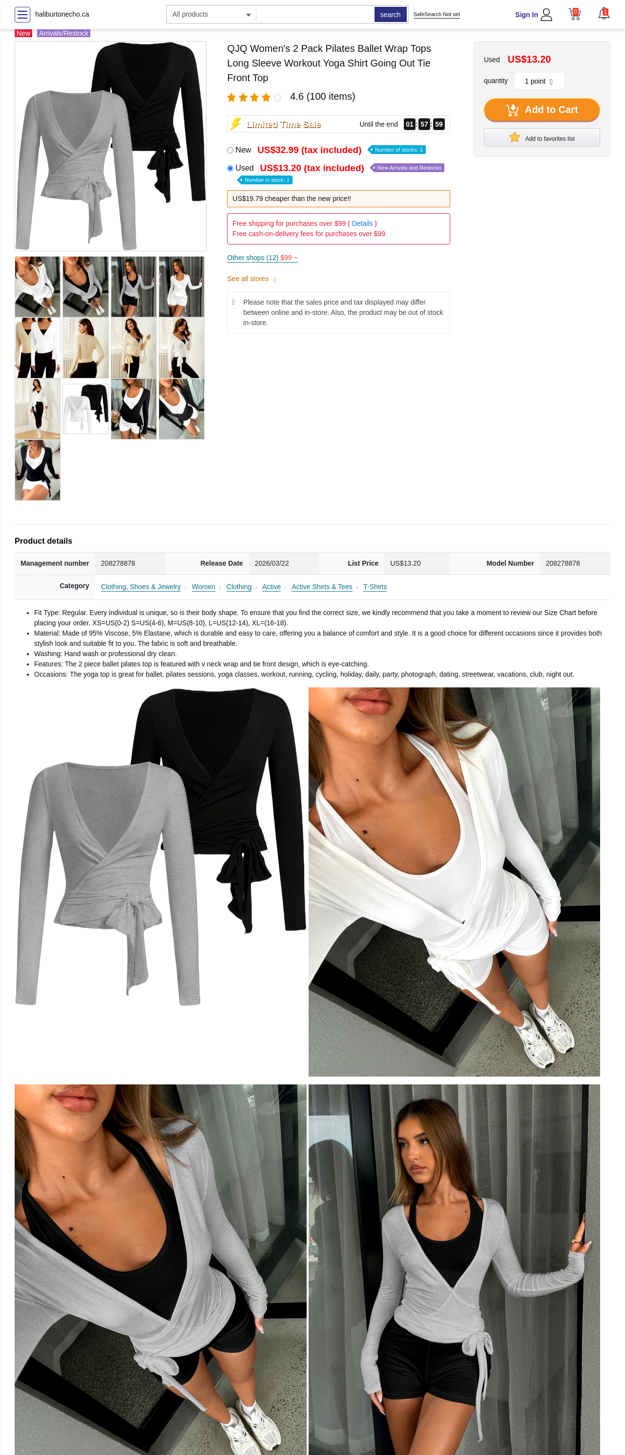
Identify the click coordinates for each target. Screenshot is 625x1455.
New (330, 150)
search (390, 15)
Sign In (526, 15)
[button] (604, 13)
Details (362, 223)
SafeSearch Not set (437, 14)
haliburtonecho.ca (62, 14)
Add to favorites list (542, 137)
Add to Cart (542, 110)
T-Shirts (375, 587)
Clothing (239, 587)
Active (271, 587)
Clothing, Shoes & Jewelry (141, 587)
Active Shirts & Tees (322, 587)
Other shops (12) (262, 258)
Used (339, 173)
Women (203, 587)
